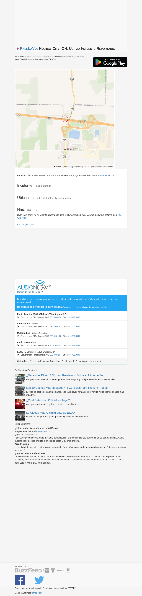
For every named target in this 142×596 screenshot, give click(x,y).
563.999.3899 (74, 327)
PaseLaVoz (29, 48)
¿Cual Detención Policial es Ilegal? (48, 400)
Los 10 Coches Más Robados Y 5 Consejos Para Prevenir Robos (67, 387)
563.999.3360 (74, 336)
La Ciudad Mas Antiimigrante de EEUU (50, 412)
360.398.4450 (55, 336)
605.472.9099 (74, 355)
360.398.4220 (55, 317)
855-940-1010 (107, 175)
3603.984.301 (55, 345)
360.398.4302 (55, 327)
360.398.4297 (55, 355)
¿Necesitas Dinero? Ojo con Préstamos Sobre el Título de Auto (65, 375)
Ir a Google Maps (25, 224)
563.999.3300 (74, 317)
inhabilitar (37, 593)
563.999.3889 (74, 345)
